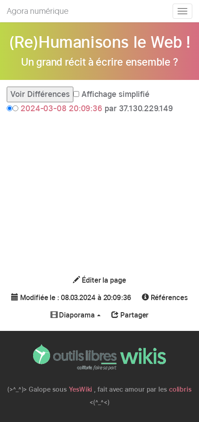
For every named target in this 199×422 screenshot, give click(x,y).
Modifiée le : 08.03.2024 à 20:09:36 (71, 297)
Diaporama (76, 315)
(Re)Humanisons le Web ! (100, 42)
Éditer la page (99, 280)
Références (165, 297)
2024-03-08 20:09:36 (61, 108)
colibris (180, 389)
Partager (129, 315)
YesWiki (80, 389)
